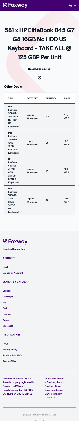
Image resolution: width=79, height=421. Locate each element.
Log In (6, 267)
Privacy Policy (10, 349)
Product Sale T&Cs (12, 355)
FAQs (5, 343)
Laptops (7, 290)
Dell (5, 308)
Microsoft (8, 325)
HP (4, 302)
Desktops (8, 296)
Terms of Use (9, 361)
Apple (6, 319)
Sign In (72, 5)
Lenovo (7, 314)
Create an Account (13, 272)
